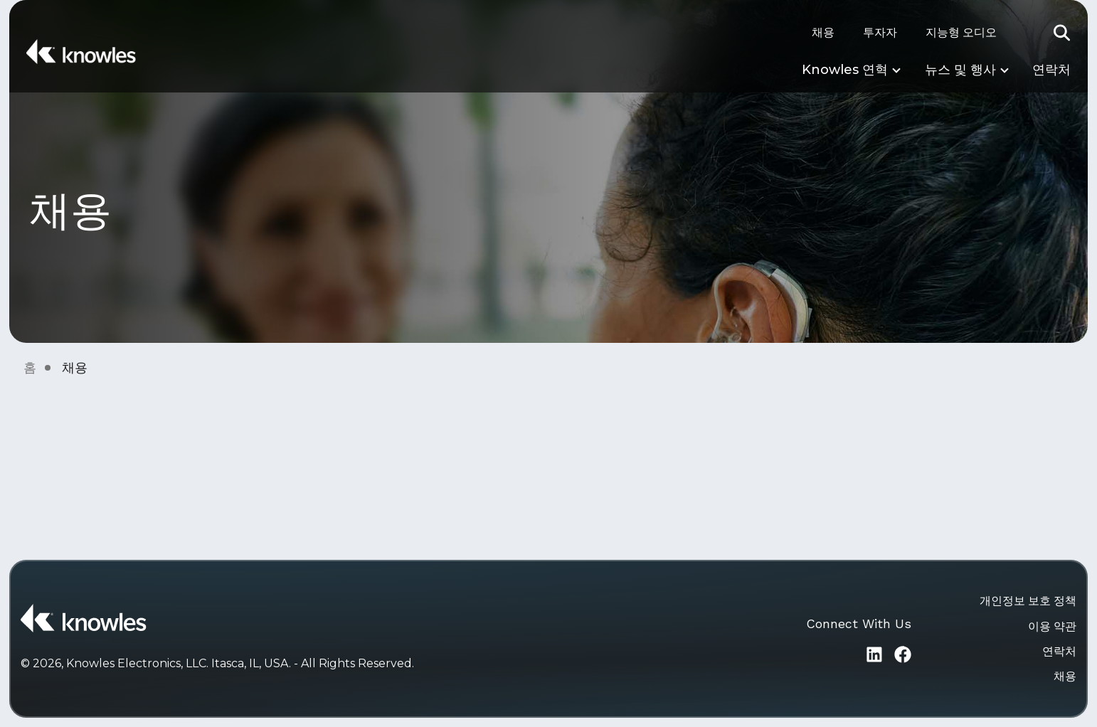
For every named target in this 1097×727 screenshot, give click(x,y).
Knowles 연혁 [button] (845, 70)
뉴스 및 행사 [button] (960, 70)
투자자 (880, 32)
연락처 (1051, 70)
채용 (823, 32)
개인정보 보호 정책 (1028, 600)
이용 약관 (1052, 626)
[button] (1062, 32)
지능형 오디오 (961, 32)
